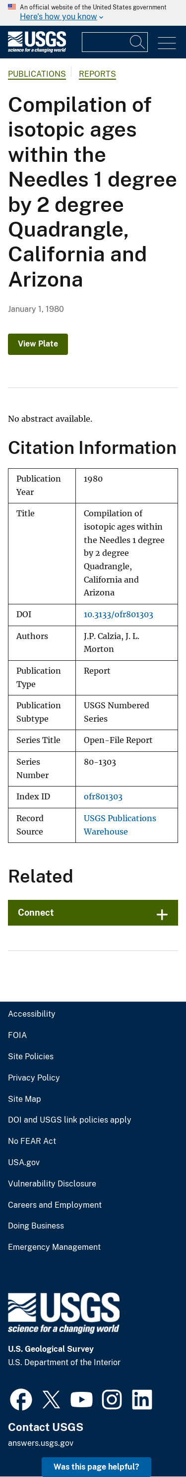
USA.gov (24, 1162)
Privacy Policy (34, 1078)
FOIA (17, 1035)
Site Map (24, 1099)
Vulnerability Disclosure (52, 1184)
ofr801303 (103, 796)
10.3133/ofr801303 (118, 614)
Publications (37, 74)
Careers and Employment (55, 1205)
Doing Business (36, 1226)
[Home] (37, 50)
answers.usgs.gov (40, 1443)
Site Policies (31, 1056)
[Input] (115, 42)
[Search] (138, 42)
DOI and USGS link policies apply (69, 1120)
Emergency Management (54, 1247)
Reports (97, 74)
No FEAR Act (32, 1141)
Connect (36, 912)
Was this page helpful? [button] (96, 1467)
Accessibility (32, 1014)
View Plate (38, 343)
